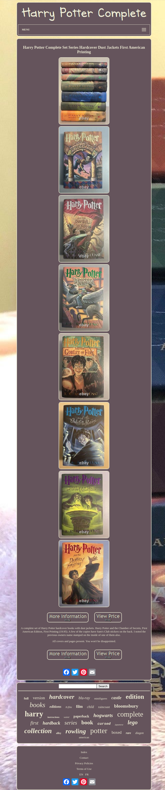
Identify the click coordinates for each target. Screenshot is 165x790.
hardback (51, 723)
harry (34, 714)
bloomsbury (126, 706)
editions (55, 707)
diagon (139, 733)
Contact (84, 757)
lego (133, 722)
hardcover (61, 696)
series (70, 723)
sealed (66, 717)
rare (128, 733)
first (34, 723)
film (79, 706)
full (26, 698)
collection (38, 731)
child (90, 707)
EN (81, 774)
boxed (116, 732)
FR (87, 774)
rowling (76, 731)
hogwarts (103, 715)
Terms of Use (84, 768)
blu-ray (84, 698)
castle (117, 697)
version (39, 698)
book (87, 722)
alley (58, 733)
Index (84, 752)
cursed (104, 724)
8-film (69, 707)
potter (98, 731)
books (37, 705)
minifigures (100, 698)
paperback (81, 716)
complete (130, 714)
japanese (119, 724)
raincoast (104, 707)
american (84, 737)
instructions (53, 717)
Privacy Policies (84, 763)
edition (135, 696)
